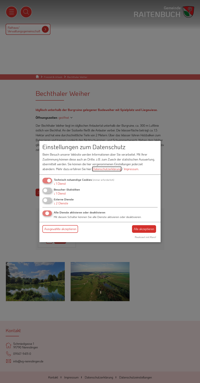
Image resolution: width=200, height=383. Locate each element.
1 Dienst (60, 183)
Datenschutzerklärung (107, 169)
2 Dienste (61, 203)
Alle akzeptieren (144, 229)
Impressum (131, 169)
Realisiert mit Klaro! (145, 237)
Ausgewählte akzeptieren (60, 229)
